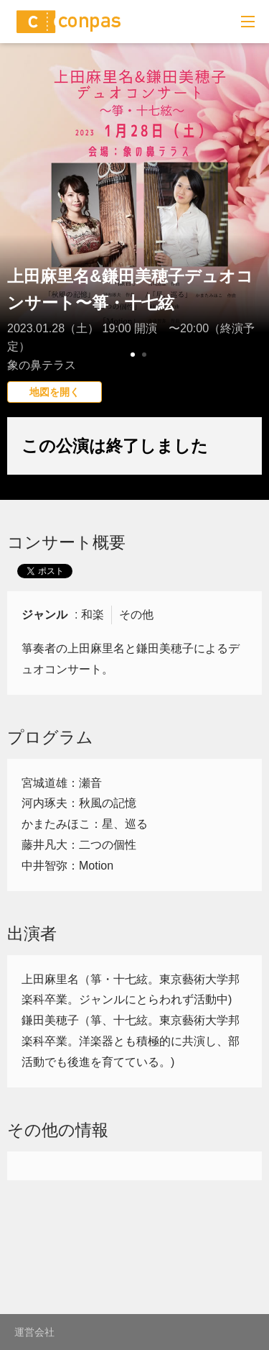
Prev (18, 233)
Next (250, 233)
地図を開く (54, 392)
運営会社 (34, 1332)
